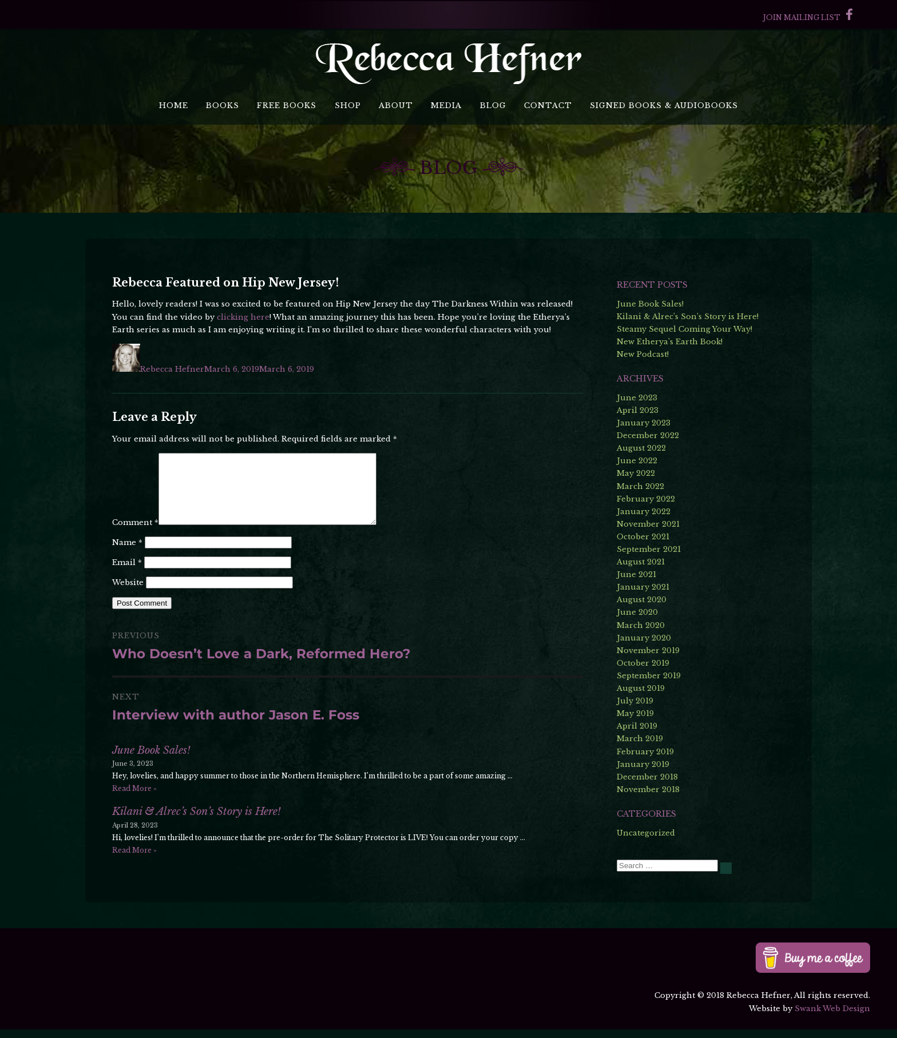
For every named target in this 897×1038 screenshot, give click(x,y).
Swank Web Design (832, 1017)
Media (446, 105)
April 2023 (637, 410)
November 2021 (648, 524)
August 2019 (641, 688)
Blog (493, 105)
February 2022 (646, 499)
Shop (348, 105)
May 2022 (636, 473)
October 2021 (643, 537)
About (396, 105)
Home (173, 105)
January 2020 (644, 638)
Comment (135, 536)
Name (127, 556)
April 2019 (637, 726)
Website (128, 596)
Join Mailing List (801, 17)
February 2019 (645, 752)
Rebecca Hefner (172, 369)
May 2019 (635, 713)
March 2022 (640, 486)
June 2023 (637, 398)
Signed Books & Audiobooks (664, 105)
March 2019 (640, 738)
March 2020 (641, 625)
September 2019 (649, 676)
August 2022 (641, 448)
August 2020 (641, 599)
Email (127, 576)
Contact (548, 105)
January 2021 (643, 587)
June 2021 (636, 574)
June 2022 (637, 461)
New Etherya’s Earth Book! (670, 342)
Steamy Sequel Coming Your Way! (684, 329)
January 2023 (643, 423)
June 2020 (637, 612)
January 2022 (643, 511)
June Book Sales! (151, 764)
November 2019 (648, 650)
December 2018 (647, 777)
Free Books (286, 105)
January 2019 (643, 764)
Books (222, 105)
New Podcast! (643, 354)
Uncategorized (646, 833)
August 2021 (641, 562)
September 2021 (649, 549)
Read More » (134, 802)
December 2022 (648, 435)
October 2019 (643, 663)
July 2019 (635, 701)
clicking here (243, 317)
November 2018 (648, 789)
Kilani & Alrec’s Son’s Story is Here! (196, 825)
